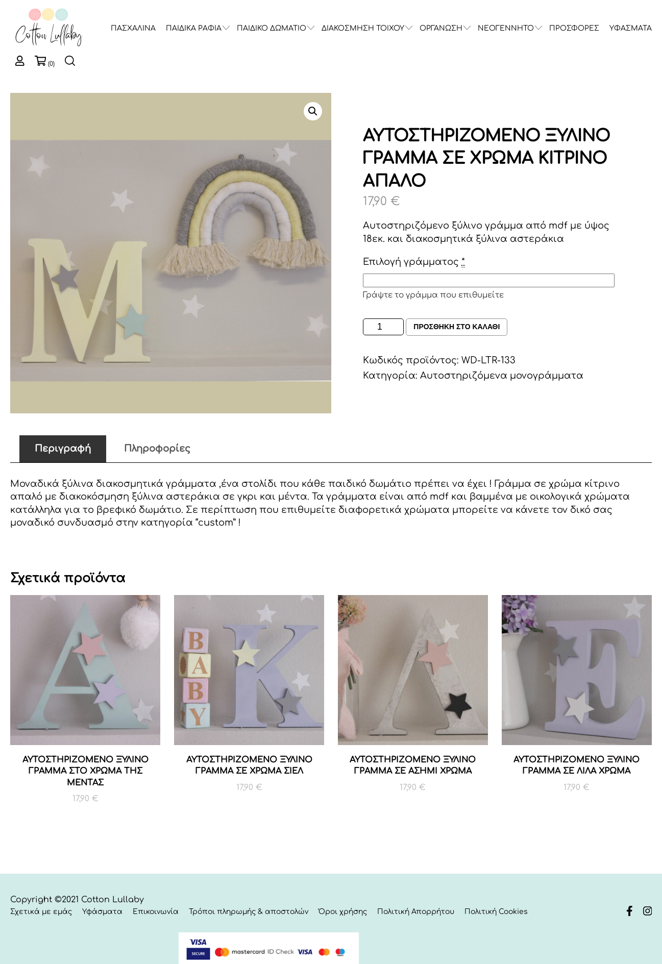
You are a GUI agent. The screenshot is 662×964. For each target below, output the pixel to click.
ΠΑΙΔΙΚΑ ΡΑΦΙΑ (194, 28)
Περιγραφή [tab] (63, 448)
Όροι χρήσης (342, 912)
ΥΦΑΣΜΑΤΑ (630, 28)
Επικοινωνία (156, 912)
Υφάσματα (102, 912)
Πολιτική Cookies (496, 912)
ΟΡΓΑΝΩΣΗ (441, 28)
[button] (313, 111)
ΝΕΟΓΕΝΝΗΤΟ (506, 28)
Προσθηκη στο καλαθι (456, 327)
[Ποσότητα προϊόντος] (383, 326)
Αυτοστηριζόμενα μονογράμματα (501, 375)
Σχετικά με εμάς (41, 912)
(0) (51, 63)
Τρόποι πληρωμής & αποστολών (248, 912)
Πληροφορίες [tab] (157, 448)
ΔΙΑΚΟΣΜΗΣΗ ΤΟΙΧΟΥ (363, 28)
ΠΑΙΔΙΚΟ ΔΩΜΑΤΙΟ (271, 28)
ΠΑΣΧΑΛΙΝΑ (133, 28)
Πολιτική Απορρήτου (415, 912)
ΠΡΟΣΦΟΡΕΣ (574, 28)
